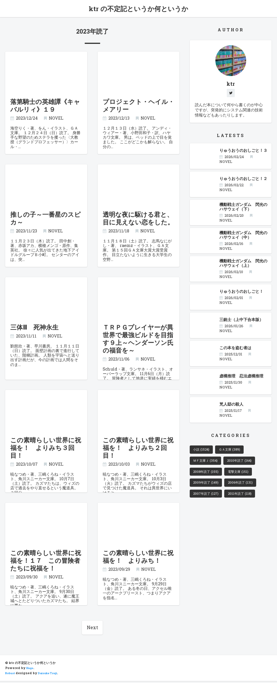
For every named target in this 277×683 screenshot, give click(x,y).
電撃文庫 (243, 476)
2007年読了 (208, 500)
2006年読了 (246, 488)
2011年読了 (245, 500)
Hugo (30, 670)
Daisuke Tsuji (51, 675)
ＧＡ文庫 (234, 451)
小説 (203, 451)
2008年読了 (208, 476)
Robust (11, 675)
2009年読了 (208, 488)
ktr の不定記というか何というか (139, 9)
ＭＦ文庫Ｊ (208, 463)
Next (92, 629)
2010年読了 (246, 463)
